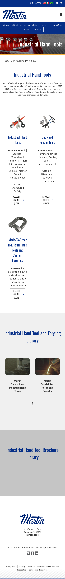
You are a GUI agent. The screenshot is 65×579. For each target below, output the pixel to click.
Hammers (13, 165)
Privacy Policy (11, 567)
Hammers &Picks (47, 159)
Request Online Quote (16, 205)
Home (6, 61)
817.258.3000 (35, 3)
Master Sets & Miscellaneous (18, 179)
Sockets (17, 159)
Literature (16, 193)
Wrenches (16, 162)
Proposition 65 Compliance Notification (32, 570)
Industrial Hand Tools (24, 61)
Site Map (22, 567)
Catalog (17, 189)
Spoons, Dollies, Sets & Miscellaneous (48, 166)
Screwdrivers (17, 169)
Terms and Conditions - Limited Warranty (43, 567)
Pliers (24, 165)
